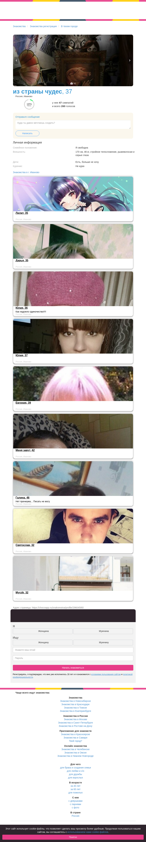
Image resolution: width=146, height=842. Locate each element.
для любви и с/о (75, 771)
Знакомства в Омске (75, 752)
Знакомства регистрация (43, 26)
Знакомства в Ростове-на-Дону (75, 726)
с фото (75, 807)
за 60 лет (75, 789)
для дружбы (75, 774)
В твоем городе (69, 26)
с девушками (76, 801)
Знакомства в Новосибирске (75, 701)
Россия (75, 816)
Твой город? (75, 741)
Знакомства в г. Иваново (26, 172)
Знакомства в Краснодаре (75, 704)
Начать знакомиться (73, 667)
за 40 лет (75, 786)
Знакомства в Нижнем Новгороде (75, 756)
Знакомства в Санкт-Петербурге (75, 722)
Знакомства (19, 26)
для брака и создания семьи (75, 767)
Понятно (73, 837)
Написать (27, 133)
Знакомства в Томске (75, 707)
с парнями (75, 804)
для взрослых (75, 777)
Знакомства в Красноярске (75, 734)
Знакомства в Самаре (75, 737)
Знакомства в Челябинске (75, 749)
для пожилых (75, 792)
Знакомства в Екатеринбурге (75, 711)
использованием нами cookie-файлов (87, 832)
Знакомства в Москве (75, 719)
